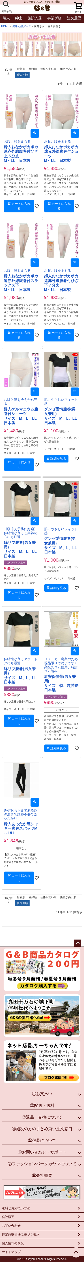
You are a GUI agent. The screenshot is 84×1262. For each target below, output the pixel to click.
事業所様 (54, 18)
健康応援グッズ (21, 26)
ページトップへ (77, 943)
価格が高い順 (68, 69)
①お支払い (42, 1094)
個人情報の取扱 (13, 1243)
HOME (5, 26)
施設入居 (35, 18)
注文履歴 (74, 18)
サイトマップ (11, 1252)
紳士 (18, 18)
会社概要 (8, 1217)
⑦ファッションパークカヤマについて (42, 1164)
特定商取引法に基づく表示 (20, 1234)
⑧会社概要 (42, 1175)
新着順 (21, 69)
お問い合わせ (11, 1225)
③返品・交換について (42, 1117)
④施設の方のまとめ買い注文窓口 (42, 1129)
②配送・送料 (42, 1105)
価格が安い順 (48, 69)
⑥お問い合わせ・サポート (42, 1152)
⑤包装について (42, 1140)
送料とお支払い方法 (16, 1208)
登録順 (33, 69)
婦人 (6, 18)
